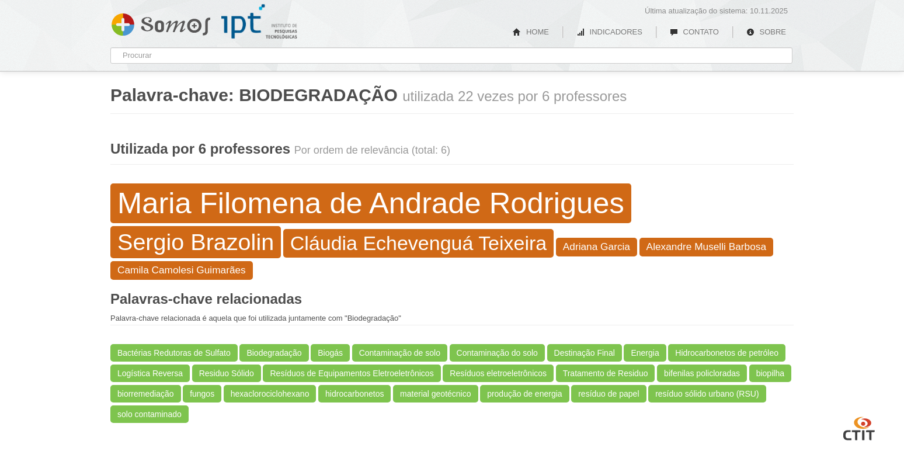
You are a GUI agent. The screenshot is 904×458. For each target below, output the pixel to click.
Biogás (330, 353)
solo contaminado (149, 414)
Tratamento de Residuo (605, 373)
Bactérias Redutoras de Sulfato (174, 353)
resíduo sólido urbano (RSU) (707, 393)
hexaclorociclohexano (270, 393)
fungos (202, 393)
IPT (259, 21)
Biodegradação (273, 353)
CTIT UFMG (859, 427)
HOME (531, 31)
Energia (645, 353)
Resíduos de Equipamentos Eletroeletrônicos (351, 373)
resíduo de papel (608, 393)
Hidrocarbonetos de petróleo (726, 353)
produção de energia (524, 393)
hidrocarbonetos (354, 393)
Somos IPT (160, 22)
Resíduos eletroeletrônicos (498, 373)
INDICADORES (609, 31)
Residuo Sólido (226, 373)
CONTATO (694, 31)
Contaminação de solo (399, 353)
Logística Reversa (150, 373)
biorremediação (145, 393)
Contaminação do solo (497, 353)
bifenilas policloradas (702, 373)
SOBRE (766, 31)
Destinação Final (584, 353)
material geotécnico (435, 393)
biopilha (770, 373)
